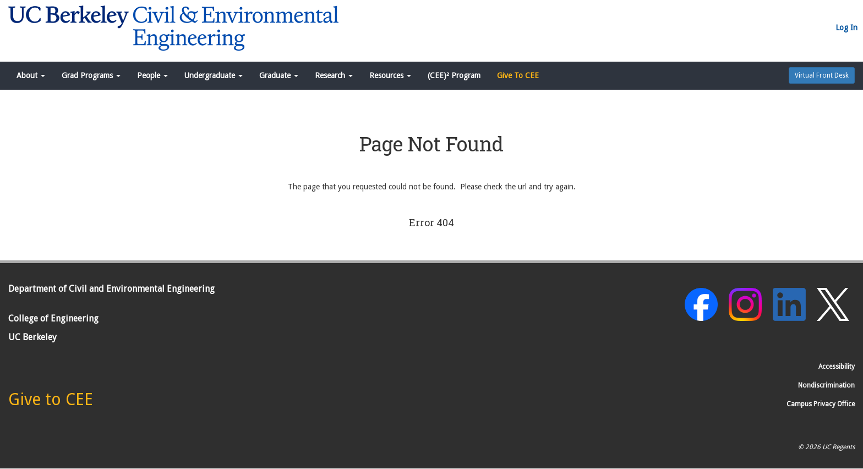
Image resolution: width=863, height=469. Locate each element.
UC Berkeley (32, 337)
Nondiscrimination (826, 385)
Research (334, 75)
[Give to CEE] (50, 402)
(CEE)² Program (454, 75)
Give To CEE (518, 75)
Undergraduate (213, 75)
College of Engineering (53, 318)
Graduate (278, 75)
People (152, 75)
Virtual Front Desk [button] (822, 75)
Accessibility (836, 366)
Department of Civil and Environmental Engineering (111, 288)
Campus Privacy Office (820, 404)
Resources (390, 75)
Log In (846, 27)
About (31, 75)
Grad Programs (91, 75)
